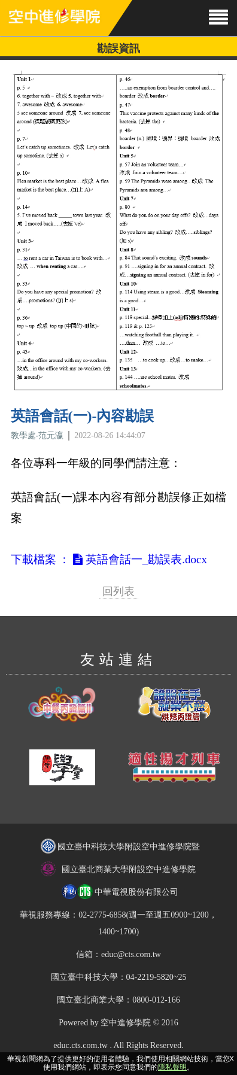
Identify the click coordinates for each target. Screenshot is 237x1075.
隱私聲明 (172, 1067)
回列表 (118, 591)
